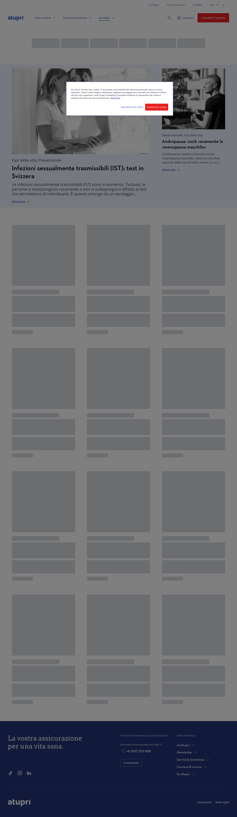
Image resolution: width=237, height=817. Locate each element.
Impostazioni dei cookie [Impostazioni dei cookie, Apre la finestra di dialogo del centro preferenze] (132, 107)
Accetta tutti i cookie (156, 107)
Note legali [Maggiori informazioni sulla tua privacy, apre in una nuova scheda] (115, 98)
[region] (119, 99)
